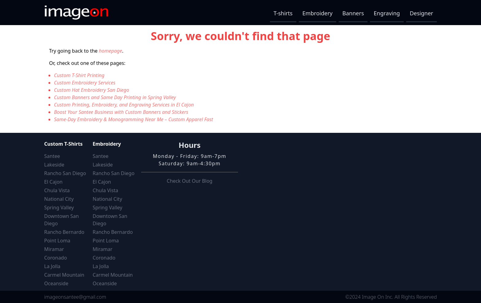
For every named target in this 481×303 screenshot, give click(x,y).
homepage (110, 50)
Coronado (55, 257)
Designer (421, 13)
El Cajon (53, 181)
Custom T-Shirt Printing (79, 75)
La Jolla (52, 266)
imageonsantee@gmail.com (75, 297)
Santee (52, 156)
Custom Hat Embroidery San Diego (91, 90)
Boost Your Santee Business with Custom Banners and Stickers (121, 112)
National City (59, 199)
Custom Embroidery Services (84, 82)
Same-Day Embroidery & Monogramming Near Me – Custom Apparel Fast (133, 119)
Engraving (387, 13)
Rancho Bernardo (64, 232)
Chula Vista (57, 190)
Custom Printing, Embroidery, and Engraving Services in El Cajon (124, 104)
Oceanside (56, 283)
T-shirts (283, 13)
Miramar (54, 249)
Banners (353, 13)
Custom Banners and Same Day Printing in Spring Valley (115, 97)
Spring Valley (59, 207)
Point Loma (57, 240)
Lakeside (54, 164)
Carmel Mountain (64, 274)
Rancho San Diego (65, 173)
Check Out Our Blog (190, 181)
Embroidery (317, 13)
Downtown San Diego (61, 220)
